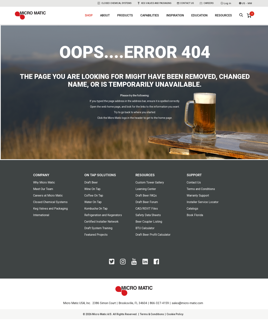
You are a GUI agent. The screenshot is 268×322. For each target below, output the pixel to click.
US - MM (245, 3)
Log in (225, 3)
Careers (206, 3)
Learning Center (145, 192)
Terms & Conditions (152, 316)
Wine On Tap (92, 192)
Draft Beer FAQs (146, 198)
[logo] (32, 16)
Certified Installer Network (101, 224)
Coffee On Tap (93, 198)
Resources (223, 17)
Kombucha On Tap (96, 211)
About (105, 17)
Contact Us (185, 3)
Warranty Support (198, 198)
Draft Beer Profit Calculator (152, 237)
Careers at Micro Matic (48, 198)
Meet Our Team (43, 192)
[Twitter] (111, 266)
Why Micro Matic (44, 185)
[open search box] (241, 17)
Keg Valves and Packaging (154, 3)
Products (125, 17)
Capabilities (149, 17)
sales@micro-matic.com (187, 306)
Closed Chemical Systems (114, 3)
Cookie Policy (175, 316)
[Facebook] (156, 266)
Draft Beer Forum (146, 205)
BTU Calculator (144, 231)
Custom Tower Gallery (149, 185)
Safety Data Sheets (148, 218)
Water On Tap (93, 205)
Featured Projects (96, 237)
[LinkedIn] (145, 266)
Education (199, 17)
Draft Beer (91, 185)
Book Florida (195, 218)
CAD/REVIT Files (146, 211)
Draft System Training (98, 231)
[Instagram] (123, 266)
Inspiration (175, 17)
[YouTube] (134, 266)
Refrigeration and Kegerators (103, 218)
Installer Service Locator (202, 205)
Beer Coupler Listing (148, 224)
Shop (89, 17)
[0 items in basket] (249, 17)
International (41, 218)
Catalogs (192, 211)
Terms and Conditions (201, 192)
